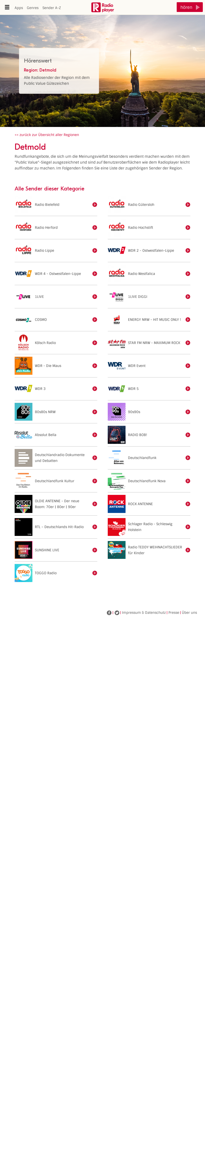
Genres (33, 8)
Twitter (116, 612)
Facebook (109, 612)
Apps (19, 8)
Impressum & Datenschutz (144, 612)
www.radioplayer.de (102, 7)
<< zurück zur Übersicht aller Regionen (47, 135)
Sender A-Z (51, 8)
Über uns (189, 612)
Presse (173, 612)
